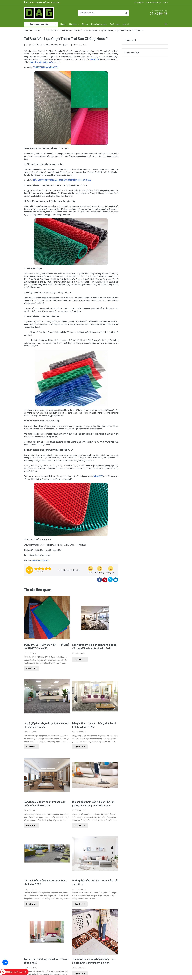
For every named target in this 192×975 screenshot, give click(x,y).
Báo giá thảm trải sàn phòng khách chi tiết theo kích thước (94, 725)
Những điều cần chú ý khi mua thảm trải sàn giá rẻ (95, 839)
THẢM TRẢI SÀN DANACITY (45, 67)
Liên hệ (165, 2)
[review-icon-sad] (110, 570)
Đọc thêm (31, 668)
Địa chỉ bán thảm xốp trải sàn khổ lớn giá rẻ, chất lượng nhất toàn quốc (93, 803)
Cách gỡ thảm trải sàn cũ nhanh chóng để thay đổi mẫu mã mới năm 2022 (94, 646)
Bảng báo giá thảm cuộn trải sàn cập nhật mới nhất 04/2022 (44, 803)
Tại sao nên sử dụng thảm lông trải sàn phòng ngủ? (46, 917)
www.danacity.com (40, 560)
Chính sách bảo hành (153, 2)
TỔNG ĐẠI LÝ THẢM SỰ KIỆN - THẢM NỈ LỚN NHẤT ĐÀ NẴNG (46, 646)
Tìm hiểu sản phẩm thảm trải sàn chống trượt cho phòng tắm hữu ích (46, 955)
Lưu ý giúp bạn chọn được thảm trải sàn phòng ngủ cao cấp (46, 725)
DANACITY (94, 59)
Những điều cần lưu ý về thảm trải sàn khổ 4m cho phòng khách (93, 955)
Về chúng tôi (139, 2)
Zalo (5, 962)
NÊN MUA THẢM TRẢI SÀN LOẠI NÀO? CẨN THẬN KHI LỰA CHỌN (62, 180)
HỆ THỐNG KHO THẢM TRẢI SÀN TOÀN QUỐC (49, 45)
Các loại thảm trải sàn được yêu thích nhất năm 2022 (45, 882)
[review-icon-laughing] (90, 570)
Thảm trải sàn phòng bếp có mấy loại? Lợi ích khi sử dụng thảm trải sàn (93, 920)
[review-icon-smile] (99, 570)
